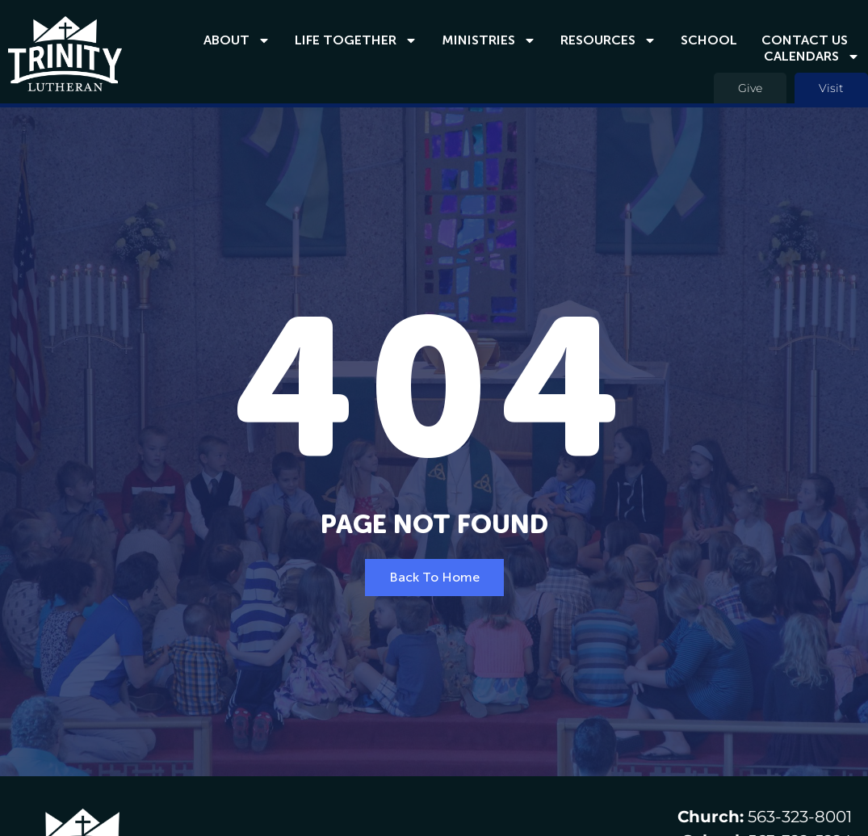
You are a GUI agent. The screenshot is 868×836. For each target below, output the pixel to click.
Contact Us (804, 40)
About (236, 40)
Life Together (356, 40)
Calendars (812, 56)
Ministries (489, 40)
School (709, 40)
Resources (608, 40)
